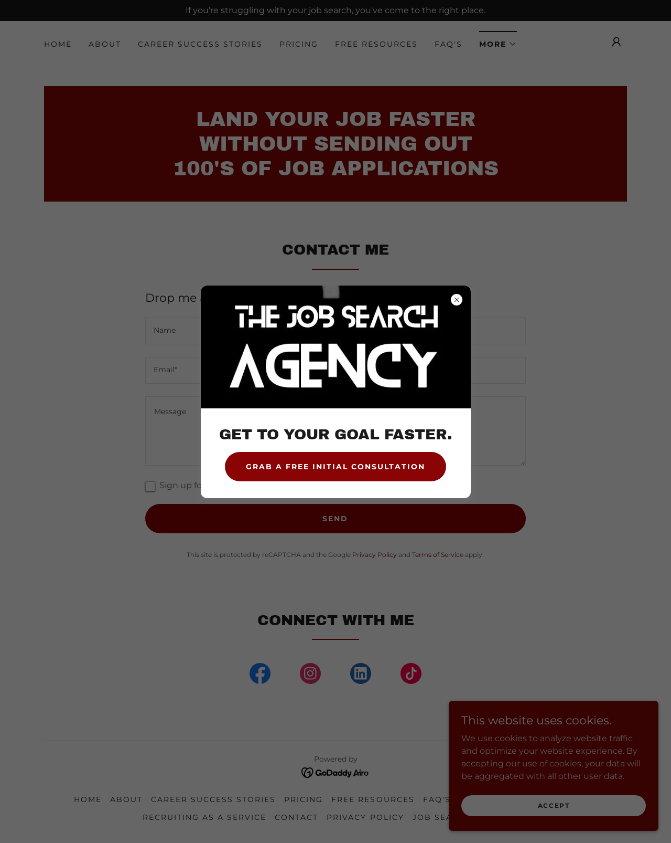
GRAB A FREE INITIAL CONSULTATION (335, 466)
